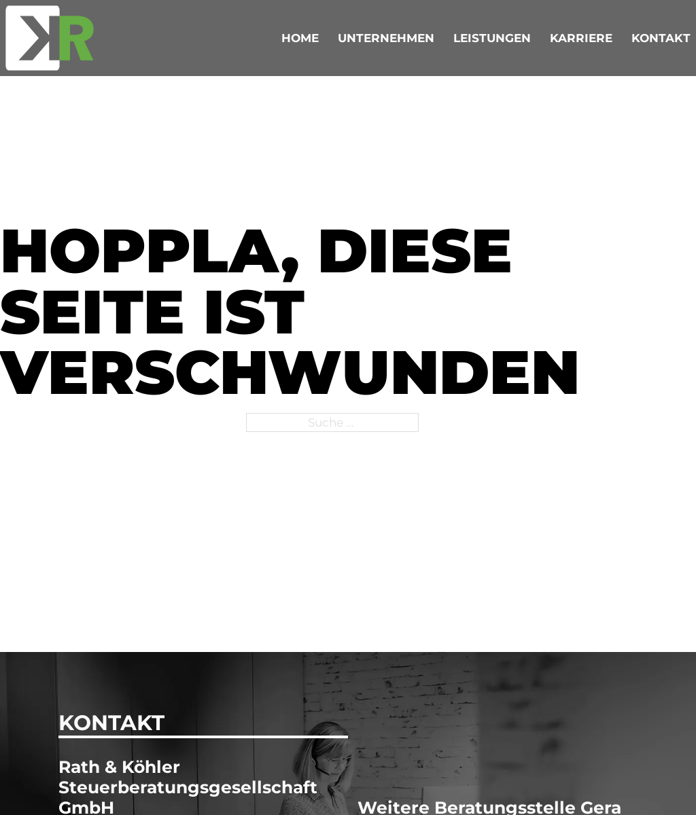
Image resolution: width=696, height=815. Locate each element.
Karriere (581, 38)
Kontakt (661, 38)
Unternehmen (386, 38)
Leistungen (492, 38)
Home (300, 38)
